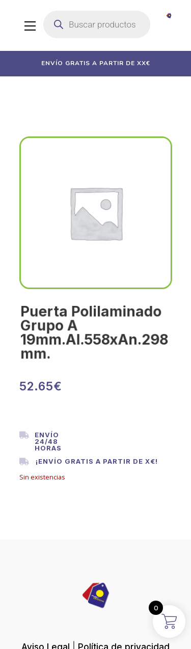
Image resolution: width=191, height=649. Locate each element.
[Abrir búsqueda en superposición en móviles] (96, 24)
